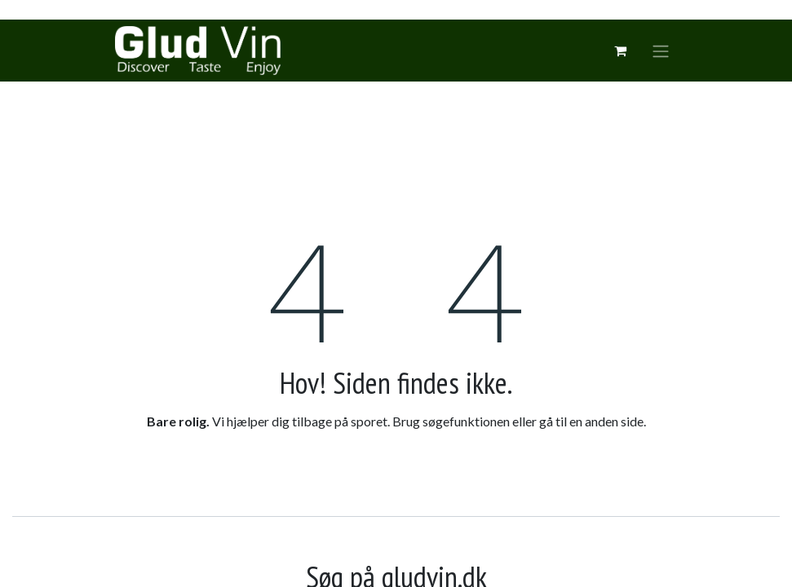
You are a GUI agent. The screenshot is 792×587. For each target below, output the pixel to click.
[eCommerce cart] (620, 50)
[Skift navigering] (661, 50)
